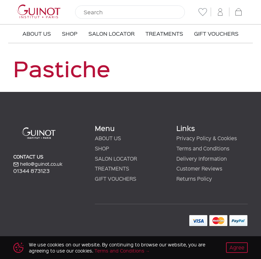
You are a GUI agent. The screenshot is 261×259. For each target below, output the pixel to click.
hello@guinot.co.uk (38, 164)
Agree (236, 247)
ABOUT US (108, 138)
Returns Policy (194, 178)
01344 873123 (31, 170)
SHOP (102, 148)
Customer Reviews (199, 168)
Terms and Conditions (119, 251)
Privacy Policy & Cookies (206, 138)
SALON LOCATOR (116, 158)
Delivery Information (201, 158)
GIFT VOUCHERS (115, 178)
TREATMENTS (112, 168)
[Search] (130, 12)
